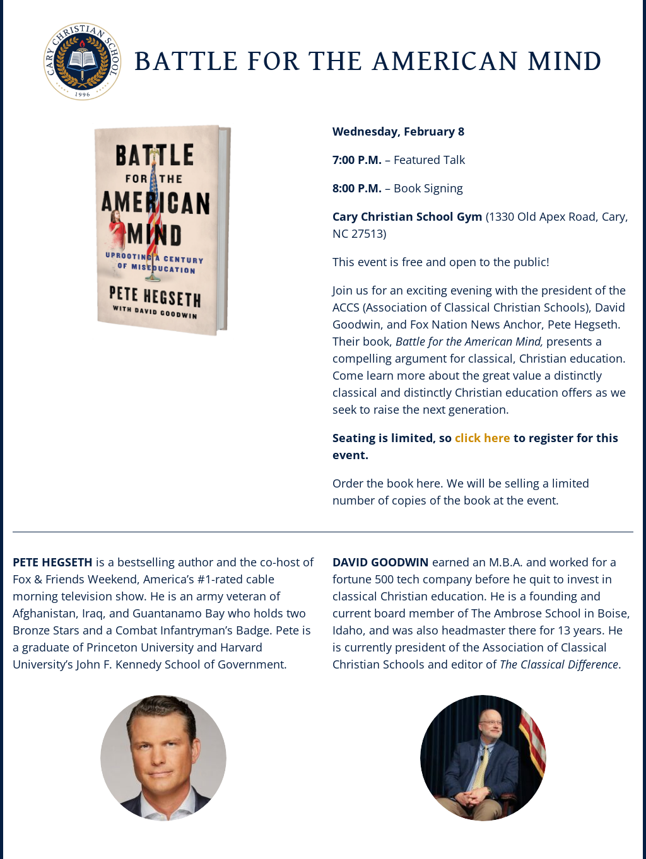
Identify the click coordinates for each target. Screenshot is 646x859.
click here (482, 437)
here (428, 483)
